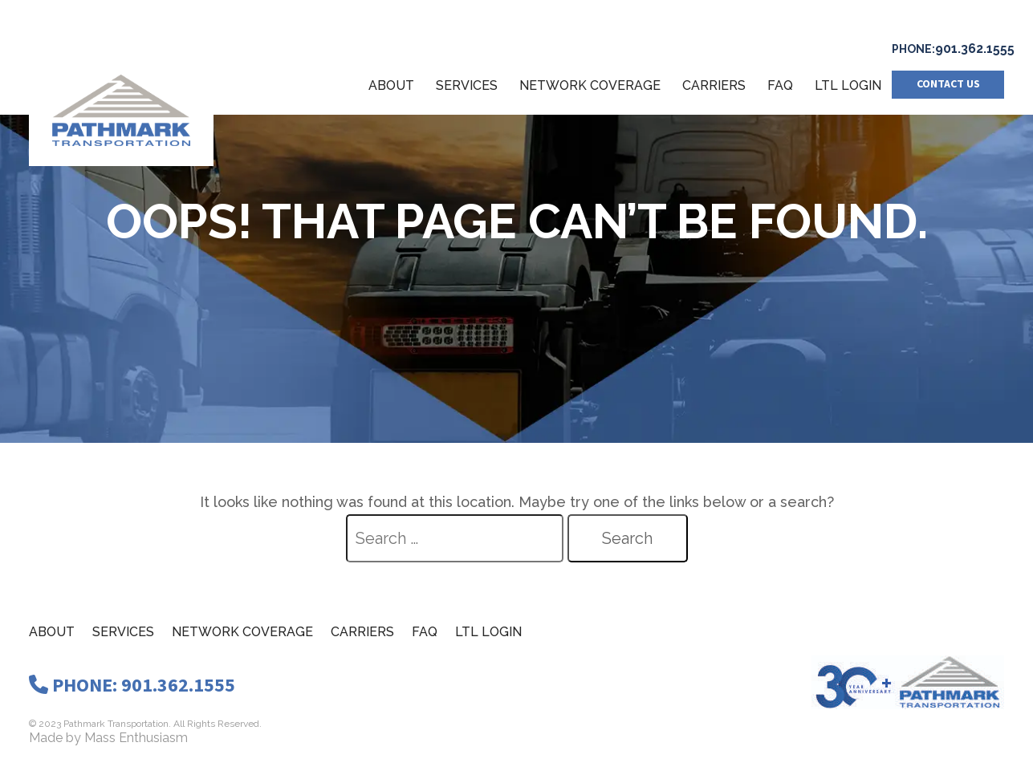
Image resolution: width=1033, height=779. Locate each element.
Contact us (948, 84)
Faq (424, 631)
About (391, 85)
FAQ (780, 85)
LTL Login (848, 85)
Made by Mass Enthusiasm (108, 737)
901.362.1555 (975, 48)
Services (467, 85)
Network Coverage (590, 85)
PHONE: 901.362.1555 (132, 685)
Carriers (714, 85)
